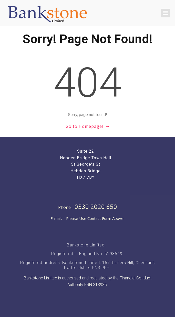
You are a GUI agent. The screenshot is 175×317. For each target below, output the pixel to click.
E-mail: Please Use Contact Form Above (86, 218)
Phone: (65, 207)
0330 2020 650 (96, 206)
